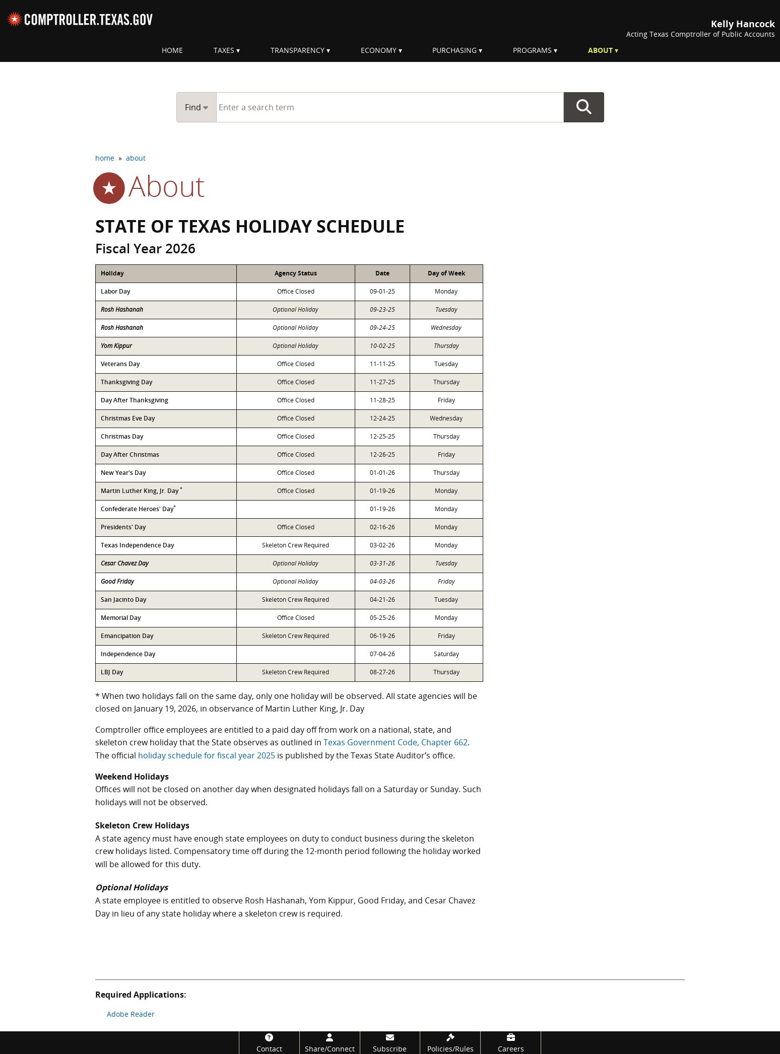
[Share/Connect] (330, 1042)
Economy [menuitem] (379, 50)
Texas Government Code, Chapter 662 (395, 742)
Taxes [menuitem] (224, 50)
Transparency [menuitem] (297, 50)
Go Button (584, 107)
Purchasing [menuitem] (454, 50)
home (104, 158)
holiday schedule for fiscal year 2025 (206, 755)
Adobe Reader (131, 1014)
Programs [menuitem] (532, 50)
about (136, 158)
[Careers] (511, 1042)
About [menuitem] (600, 50)
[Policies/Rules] (450, 1042)
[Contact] (269, 1042)
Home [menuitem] (172, 50)
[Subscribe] (390, 1042)
